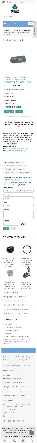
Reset (13, 228)
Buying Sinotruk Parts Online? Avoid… (16, 305)
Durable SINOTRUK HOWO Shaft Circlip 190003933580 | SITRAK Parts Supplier (26, 262)
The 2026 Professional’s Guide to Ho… (16, 301)
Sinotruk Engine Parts (13, 40)
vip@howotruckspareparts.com (16, 150)
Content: (6, 209)
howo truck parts (9, 166)
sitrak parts (11, 162)
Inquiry (23, 440)
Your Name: (7, 195)
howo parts (21, 169)
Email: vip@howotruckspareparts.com (14, 2)
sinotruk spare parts (10, 169)
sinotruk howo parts (26, 172)
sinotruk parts (20, 162)
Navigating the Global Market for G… (15, 297)
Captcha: (6, 221)
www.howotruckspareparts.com (19, 148)
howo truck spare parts (11, 172)
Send (6, 228)
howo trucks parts (21, 166)
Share (4, 440)
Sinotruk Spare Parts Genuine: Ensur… (16, 313)
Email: (5, 202)
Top (32, 440)
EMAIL (19, 112)
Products (15, 30)
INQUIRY (9, 112)
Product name (8, 187)
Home (7, 30)
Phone (14, 440)
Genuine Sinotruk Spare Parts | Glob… (16, 309)
